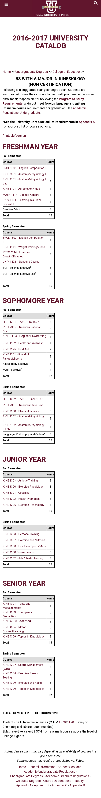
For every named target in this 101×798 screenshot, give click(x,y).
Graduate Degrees (28, 781)
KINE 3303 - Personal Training (21, 534)
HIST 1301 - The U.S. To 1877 (21, 322)
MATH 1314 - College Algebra (21, 194)
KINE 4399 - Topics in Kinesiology (23, 636)
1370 (62, 722)
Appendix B (41, 785)
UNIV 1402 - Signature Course (21, 261)
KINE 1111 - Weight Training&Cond (24, 247)
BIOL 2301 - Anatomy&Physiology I (24, 174)
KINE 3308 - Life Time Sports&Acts (24, 546)
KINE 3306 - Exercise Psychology (23, 505)
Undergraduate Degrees (31, 71)
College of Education (66, 71)
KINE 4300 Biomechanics (18, 552)
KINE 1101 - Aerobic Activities (21, 188)
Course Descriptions (57, 781)
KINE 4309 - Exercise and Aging (22, 682)
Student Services (69, 767)
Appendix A (87, 122)
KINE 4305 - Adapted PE (19, 621)
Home (7, 71)
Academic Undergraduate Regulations (49, 771)
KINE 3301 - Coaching (16, 492)
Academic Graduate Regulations (67, 776)
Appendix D (77, 785)
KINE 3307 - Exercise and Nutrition (24, 540)
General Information (41, 767)
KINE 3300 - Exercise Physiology (23, 486)
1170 (70, 722)
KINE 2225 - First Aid (16, 349)
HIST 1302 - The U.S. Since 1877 (23, 399)
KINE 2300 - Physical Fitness (21, 411)
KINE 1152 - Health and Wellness (23, 343)
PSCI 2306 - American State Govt (23, 405)
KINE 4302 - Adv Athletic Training (23, 558)
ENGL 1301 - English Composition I (24, 168)
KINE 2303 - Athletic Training (20, 480)
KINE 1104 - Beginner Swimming (24, 336)
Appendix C (59, 785)
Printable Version (14, 135)
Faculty (79, 781)
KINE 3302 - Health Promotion (21, 498)
